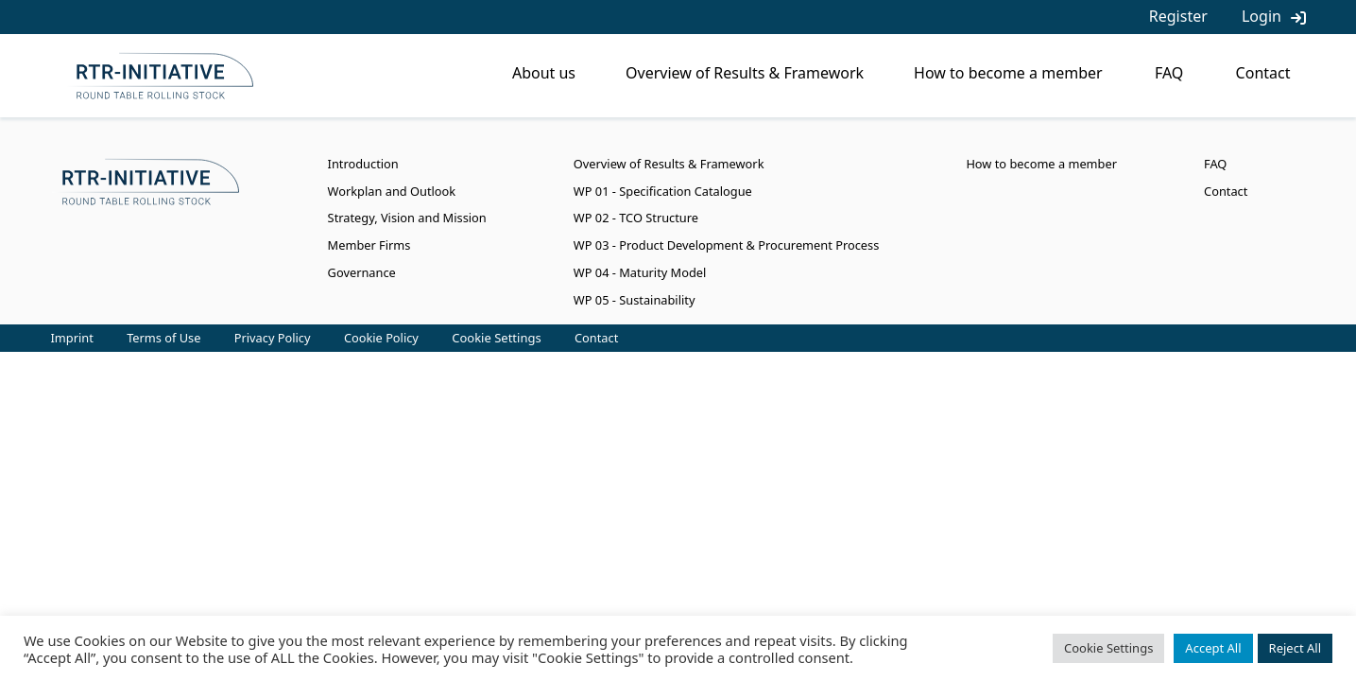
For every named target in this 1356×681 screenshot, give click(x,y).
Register (1178, 16)
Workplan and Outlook (392, 191)
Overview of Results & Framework (745, 72)
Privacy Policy (272, 337)
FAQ (1169, 72)
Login (1261, 16)
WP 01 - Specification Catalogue (663, 191)
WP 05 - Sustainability (634, 299)
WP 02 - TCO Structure (636, 217)
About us (543, 72)
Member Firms (369, 244)
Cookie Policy (381, 337)
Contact (1263, 72)
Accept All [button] (1213, 647)
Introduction (363, 163)
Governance (362, 272)
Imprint (72, 337)
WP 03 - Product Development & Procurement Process (726, 244)
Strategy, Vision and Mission (407, 217)
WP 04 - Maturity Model (640, 272)
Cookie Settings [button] (496, 338)
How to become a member (1008, 72)
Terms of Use (163, 337)
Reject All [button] (1295, 647)
